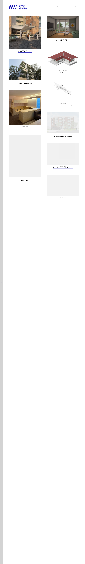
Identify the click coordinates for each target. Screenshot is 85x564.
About (65, 7)
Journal (71, 7)
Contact (77, 7)
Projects (59, 7)
